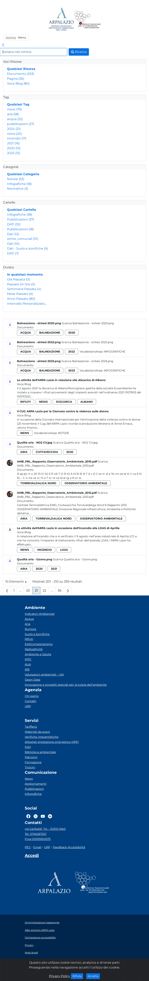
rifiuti (25, 401)
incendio (16, 138)
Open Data (32, 679)
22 (46, 591)
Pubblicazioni (20, 219)
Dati (13, 234)
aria (13, 114)
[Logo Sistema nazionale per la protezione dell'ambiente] (87, 19)
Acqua (29, 619)
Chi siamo (32, 696)
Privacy (29, 945)
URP (28, 706)
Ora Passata (18, 279)
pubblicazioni (20, 124)
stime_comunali (22, 239)
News (29, 778)
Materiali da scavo (37, 732)
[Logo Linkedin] (50, 816)
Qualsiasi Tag (18, 104)
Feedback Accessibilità (69, 847)
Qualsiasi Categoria (23, 174)
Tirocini (30, 767)
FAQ (28, 747)
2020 (13, 148)
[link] (3, 45)
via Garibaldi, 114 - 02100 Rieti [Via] (45, 829)
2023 (71, 370)
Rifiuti (29, 639)
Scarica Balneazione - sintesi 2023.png (87, 361)
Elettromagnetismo (39, 644)
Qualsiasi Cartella (21, 210)
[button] (16, 37)
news (14, 109)
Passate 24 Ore (21, 284)
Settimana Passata (24, 289)
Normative (17, 188)
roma (14, 134)
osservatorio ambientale (86, 483)
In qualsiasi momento (25, 274)
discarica (64, 401)
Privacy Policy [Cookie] (59, 976)
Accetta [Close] (94, 976)
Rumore (30, 629)
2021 (13, 143)
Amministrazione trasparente (42, 922)
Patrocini (31, 757)
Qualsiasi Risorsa (21, 69)
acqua (15, 119)
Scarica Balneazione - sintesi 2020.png (88, 323)
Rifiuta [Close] (78, 976)
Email (37, 847)
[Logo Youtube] (42, 816)
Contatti (30, 701)
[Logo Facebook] (28, 816)
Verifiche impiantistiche (42, 737)
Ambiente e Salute (38, 654)
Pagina (15, 78)
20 (29, 591)
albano (86, 401)
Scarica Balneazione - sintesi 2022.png (87, 342)
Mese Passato (20, 294)
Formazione (33, 762)
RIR (27, 669)
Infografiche (19, 184)
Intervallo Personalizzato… (27, 303)
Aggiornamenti (35, 784)
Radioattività (34, 649)
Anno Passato (21, 299)
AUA (28, 664)
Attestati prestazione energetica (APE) (52, 742)
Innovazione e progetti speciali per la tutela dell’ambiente (66, 684)
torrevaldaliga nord (38, 483)
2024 (13, 129)
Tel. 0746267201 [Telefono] (35, 834)
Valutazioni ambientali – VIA (44, 674)
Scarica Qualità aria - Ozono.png (75, 559)
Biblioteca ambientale (40, 752)
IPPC (28, 659)
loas (64, 550)
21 (37, 591)
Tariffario (31, 726)
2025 (13, 153)
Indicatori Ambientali (40, 614)
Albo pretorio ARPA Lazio (40, 930)
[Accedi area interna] (32, 856)
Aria (27, 624)
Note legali (31, 952)
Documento (20, 74)
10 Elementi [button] (17, 582)
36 (61, 591)
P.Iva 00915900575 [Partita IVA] (38, 839)
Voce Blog (18, 83)
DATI (13, 224)
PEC (28, 847)
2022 (71, 351)
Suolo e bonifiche (37, 634)
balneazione (49, 332)
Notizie (15, 179)
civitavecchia (47, 452)
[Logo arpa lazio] (61, 19)
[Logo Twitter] (35, 816)
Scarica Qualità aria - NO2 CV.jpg (75, 442)
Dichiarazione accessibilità (40, 937)
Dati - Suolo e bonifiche (27, 248)
